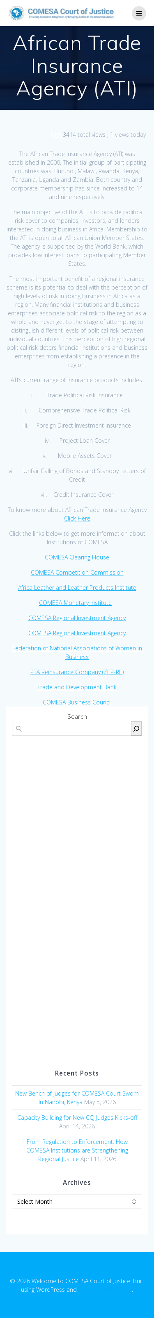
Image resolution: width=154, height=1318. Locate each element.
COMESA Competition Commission (77, 572)
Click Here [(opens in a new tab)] (77, 518)
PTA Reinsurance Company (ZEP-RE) (77, 672)
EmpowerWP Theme (105, 1289)
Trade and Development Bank (77, 687)
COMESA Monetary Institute (75, 603)
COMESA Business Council (77, 702)
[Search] (136, 728)
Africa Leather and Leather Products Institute (77, 587)
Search (77, 716)
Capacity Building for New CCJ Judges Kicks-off (77, 1117)
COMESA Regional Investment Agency (77, 618)
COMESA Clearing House (77, 557)
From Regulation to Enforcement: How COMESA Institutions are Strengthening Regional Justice (77, 1150)
